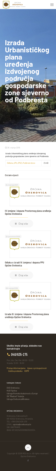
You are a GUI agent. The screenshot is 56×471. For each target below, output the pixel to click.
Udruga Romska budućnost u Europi (22, 393)
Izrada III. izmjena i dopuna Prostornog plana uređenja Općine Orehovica (27, 315)
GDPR (26, 371)
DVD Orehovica (13, 388)
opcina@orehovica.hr (22, 424)
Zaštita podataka (15, 371)
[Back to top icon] (28, 447)
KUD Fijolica (12, 390)
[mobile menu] (52, 4)
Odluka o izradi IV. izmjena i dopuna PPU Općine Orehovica (24, 264)
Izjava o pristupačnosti (37, 368)
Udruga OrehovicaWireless (18, 399)
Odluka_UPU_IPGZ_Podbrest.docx (21, 163)
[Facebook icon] (28, 460)
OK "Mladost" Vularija (15, 396)
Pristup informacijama (16, 368)
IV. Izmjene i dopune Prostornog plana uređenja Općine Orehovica (28, 212)
